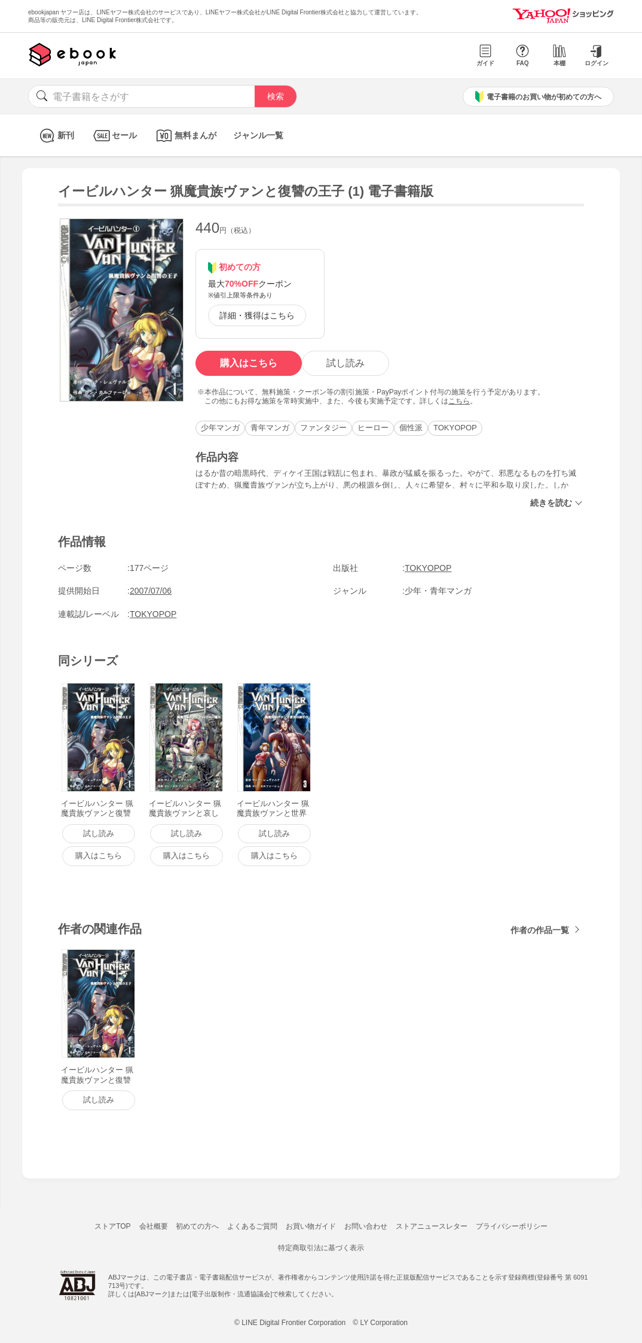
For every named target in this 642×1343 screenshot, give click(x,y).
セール (114, 135)
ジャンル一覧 (258, 135)
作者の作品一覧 (539, 930)
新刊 (55, 135)
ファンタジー (323, 427)
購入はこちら (248, 363)
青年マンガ (269, 427)
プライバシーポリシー (512, 1226)
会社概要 (153, 1226)
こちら (459, 401)
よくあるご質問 (252, 1226)
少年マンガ (220, 427)
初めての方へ (197, 1226)
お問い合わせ (365, 1226)
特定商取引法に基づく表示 (321, 1248)
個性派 (411, 427)
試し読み (345, 363)
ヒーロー (373, 427)
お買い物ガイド (311, 1226)
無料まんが (185, 135)
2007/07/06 (151, 590)
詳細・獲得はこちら (257, 315)
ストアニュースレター (431, 1226)
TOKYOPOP (455, 427)
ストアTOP (112, 1226)
